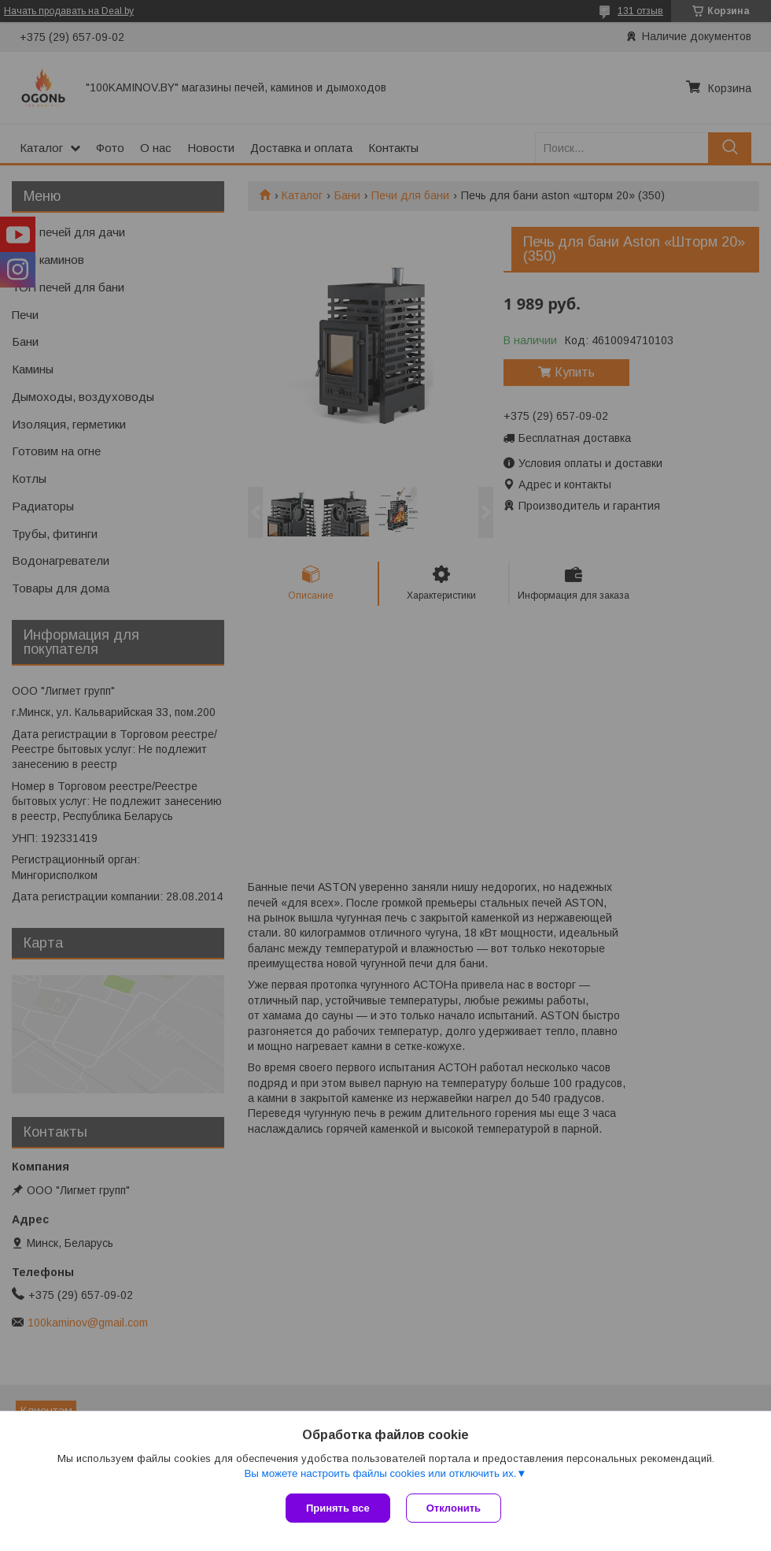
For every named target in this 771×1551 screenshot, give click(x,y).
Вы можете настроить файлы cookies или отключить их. (380, 1473)
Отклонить (453, 1508)
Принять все (338, 1508)
